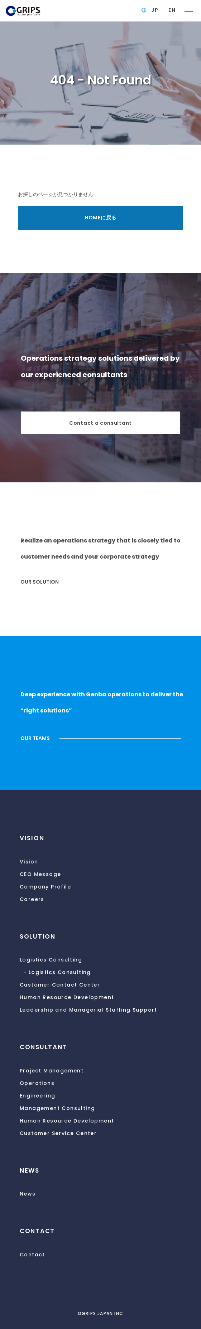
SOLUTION (38, 936)
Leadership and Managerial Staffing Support (88, 1009)
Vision (29, 861)
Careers (32, 899)
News (28, 1193)
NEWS (29, 1170)
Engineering (37, 1095)
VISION (32, 838)
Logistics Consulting (51, 959)
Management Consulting (57, 1108)
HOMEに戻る (100, 217)
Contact (32, 1254)
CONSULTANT (43, 1047)
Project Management (51, 1070)
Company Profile (45, 886)
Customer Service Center (58, 1133)
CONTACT (37, 1231)
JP (154, 10)
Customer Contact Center (60, 984)
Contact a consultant (100, 423)
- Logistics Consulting (57, 972)
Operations (37, 1083)
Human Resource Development (67, 997)
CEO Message (40, 874)
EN (172, 10)
